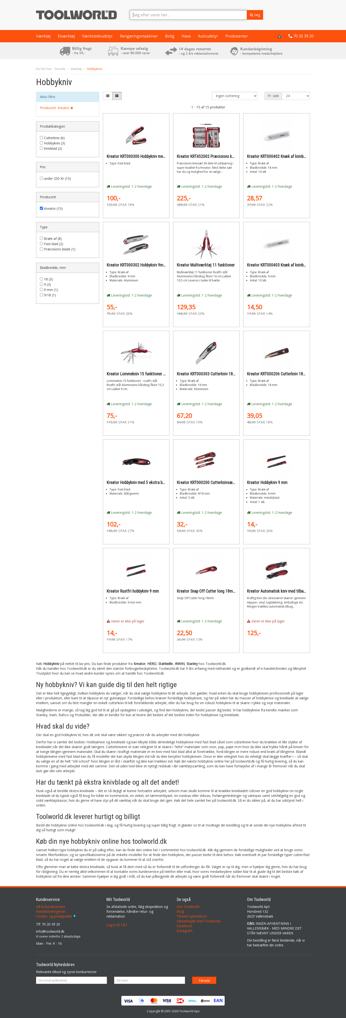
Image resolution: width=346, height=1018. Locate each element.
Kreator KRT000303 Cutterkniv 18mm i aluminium (218, 374)
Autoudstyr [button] (208, 36)
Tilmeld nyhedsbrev (192, 916)
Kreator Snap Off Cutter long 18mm (206, 591)
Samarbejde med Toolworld (198, 921)
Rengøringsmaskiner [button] (139, 36)
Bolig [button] (169, 36)
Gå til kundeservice (50, 906)
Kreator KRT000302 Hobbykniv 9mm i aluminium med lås (153, 265)
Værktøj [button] (43, 36)
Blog (180, 911)
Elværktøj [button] (66, 36)
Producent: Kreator (56, 108)
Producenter (236, 36)
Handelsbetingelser (51, 911)
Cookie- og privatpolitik (56, 916)
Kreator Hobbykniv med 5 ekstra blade (138, 482)
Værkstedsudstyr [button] (97, 36)
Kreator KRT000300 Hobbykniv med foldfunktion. (147, 156)
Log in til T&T (117, 925)
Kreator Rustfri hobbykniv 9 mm (133, 591)
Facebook (184, 926)
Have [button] (186, 36)
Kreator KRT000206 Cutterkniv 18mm (278, 374)
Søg (255, 14)
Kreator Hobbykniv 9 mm (267, 482)
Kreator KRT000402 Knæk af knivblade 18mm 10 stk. (290, 156)
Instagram (184, 930)
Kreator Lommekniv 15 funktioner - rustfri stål (145, 374)
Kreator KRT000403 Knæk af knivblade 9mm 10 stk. (289, 265)
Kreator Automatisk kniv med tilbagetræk (281, 591)
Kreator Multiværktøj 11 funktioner (206, 265)
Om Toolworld (188, 906)
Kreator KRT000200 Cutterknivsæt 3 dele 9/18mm (218, 482)
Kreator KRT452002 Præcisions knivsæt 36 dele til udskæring (228, 156)
